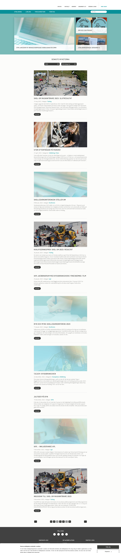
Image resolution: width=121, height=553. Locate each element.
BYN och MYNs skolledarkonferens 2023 (52, 324)
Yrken (57, 153)
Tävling (49, 101)
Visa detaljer (23, 550)
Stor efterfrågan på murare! (47, 150)
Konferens (52, 203)
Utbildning (52, 153)
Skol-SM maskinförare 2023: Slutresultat (53, 98)
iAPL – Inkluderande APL (44, 446)
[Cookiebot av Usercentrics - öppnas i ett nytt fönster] (10, 550)
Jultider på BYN (41, 397)
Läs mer (37, 114)
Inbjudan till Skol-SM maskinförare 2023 (52, 496)
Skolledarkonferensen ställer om (50, 200)
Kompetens (55, 377)
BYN (52, 400)
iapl (50, 279)
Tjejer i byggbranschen (45, 374)
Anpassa (108, 544)
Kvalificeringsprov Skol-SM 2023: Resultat (53, 249)
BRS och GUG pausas (85, 30)
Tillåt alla (108, 540)
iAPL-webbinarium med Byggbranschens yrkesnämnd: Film (60, 276)
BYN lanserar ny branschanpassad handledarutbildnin (36, 47)
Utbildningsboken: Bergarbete (89, 47)
